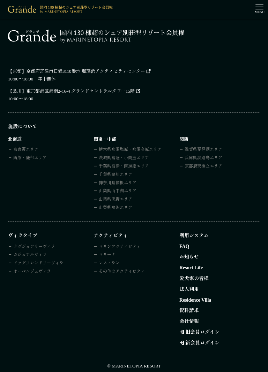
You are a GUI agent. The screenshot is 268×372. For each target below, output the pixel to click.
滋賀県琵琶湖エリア (203, 149)
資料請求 (189, 310)
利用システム (194, 235)
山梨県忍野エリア (115, 199)
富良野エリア (25, 149)
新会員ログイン (202, 343)
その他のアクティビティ (122, 271)
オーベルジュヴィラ (32, 271)
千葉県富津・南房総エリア (124, 166)
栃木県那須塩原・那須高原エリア (130, 149)
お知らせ (189, 256)
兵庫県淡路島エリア (203, 157)
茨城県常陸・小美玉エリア (124, 157)
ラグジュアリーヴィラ (34, 246)
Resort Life (191, 267)
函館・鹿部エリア (30, 157)
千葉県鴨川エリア (115, 174)
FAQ (184, 246)
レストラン (109, 263)
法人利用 (189, 289)
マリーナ (107, 254)
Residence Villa (195, 300)
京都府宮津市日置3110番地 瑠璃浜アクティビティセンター (85, 71)
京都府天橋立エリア (203, 166)
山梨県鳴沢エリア (115, 207)
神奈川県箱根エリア (117, 182)
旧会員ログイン (202, 332)
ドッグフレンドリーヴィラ (38, 263)
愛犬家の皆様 (194, 278)
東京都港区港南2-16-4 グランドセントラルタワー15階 (80, 91)
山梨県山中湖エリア (117, 190)
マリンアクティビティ (120, 246)
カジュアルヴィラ (30, 254)
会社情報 (189, 321)
